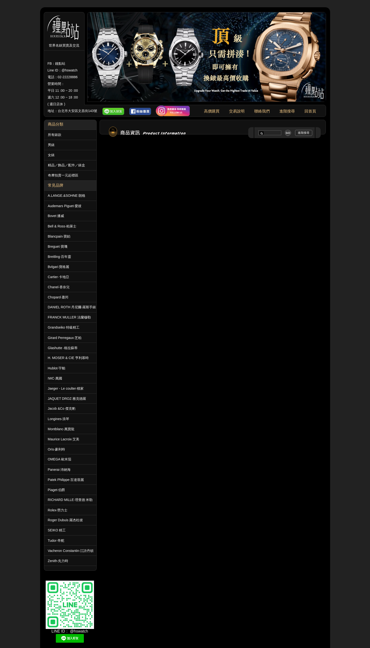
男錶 (51, 145)
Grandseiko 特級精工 (64, 327)
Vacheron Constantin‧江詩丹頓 (71, 551)
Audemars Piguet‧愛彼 (64, 206)
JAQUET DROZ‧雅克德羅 (67, 399)
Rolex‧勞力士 (58, 510)
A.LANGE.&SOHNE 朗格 (67, 195)
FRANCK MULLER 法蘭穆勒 (69, 317)
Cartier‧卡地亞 (58, 277)
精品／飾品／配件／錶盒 (66, 165)
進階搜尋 (287, 111)
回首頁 (310, 111)
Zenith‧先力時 (58, 561)
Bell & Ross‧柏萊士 (62, 226)
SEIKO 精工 (57, 530)
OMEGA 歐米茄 (59, 459)
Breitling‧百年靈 (59, 257)
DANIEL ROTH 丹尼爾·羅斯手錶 (72, 307)
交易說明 (237, 111)
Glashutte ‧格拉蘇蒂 (63, 348)
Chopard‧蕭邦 (58, 297)
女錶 (51, 155)
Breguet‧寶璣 (57, 246)
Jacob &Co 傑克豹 (61, 408)
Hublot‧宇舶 (56, 368)
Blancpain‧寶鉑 (59, 236)
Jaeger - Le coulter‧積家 (66, 388)
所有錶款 (54, 135)
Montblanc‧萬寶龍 (61, 429)
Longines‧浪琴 (58, 419)
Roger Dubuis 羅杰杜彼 (65, 520)
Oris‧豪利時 (56, 449)
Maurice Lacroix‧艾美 (64, 439)
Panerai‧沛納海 (59, 470)
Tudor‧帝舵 (56, 540)
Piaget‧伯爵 (56, 490)
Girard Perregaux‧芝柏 (64, 338)
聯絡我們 (262, 111)
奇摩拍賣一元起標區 (63, 175)
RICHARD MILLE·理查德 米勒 (70, 500)
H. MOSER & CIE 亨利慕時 (68, 358)
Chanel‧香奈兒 (59, 287)
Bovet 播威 (56, 216)
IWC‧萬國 (55, 378)
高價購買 (211, 111)
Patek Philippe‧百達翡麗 (66, 480)
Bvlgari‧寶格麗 (58, 267)
